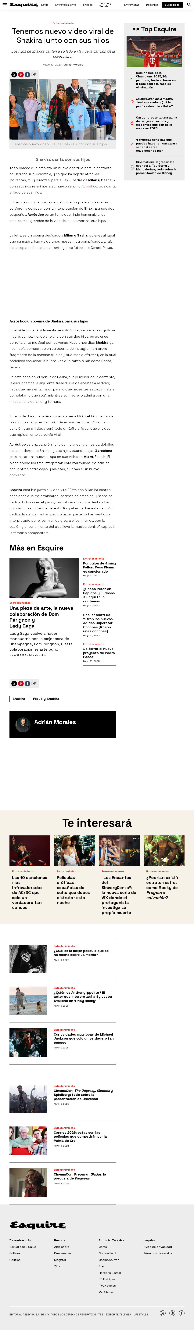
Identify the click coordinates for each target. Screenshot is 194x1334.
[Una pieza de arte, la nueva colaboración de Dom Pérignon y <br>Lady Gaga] (44, 578)
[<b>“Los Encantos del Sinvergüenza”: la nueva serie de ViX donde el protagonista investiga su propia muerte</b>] (119, 850)
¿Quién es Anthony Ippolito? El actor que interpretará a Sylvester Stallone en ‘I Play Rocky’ (83, 996)
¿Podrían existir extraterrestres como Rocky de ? (162, 887)
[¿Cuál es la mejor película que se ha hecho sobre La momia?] (28, 959)
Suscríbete (172, 4)
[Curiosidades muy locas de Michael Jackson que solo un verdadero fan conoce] (28, 1042)
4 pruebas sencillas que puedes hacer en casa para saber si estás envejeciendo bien (156, 145)
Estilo (44, 4)
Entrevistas (131, 4)
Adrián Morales (73, 64)
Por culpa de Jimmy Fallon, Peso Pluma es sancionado (99, 567)
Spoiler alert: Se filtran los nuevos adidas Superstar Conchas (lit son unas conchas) (98, 623)
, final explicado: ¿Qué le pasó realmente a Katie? (154, 102)
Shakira (19, 698)
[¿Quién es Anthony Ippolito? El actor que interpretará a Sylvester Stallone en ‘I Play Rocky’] (28, 1001)
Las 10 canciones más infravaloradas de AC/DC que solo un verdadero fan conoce (29, 892)
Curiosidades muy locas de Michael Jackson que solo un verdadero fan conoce (84, 1038)
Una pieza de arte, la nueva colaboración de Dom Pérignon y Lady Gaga (41, 617)
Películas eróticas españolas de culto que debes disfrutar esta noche (73, 890)
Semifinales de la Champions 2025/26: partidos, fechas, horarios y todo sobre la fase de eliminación (156, 80)
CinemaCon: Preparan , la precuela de (80, 1176)
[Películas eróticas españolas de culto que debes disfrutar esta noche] (74, 850)
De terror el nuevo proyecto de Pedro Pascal (99, 652)
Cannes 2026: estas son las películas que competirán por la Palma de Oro (80, 1136)
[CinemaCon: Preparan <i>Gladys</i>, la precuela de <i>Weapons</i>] (28, 1182)
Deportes (152, 4)
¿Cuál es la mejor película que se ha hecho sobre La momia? (81, 952)
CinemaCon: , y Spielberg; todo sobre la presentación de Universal (83, 1094)
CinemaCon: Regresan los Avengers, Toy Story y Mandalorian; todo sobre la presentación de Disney (156, 167)
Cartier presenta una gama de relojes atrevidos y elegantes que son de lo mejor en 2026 (156, 123)
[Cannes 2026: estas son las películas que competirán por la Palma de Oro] (28, 1140)
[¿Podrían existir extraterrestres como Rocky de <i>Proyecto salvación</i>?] (164, 850)
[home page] (23, 5)
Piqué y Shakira (46, 698)
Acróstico (89, 186)
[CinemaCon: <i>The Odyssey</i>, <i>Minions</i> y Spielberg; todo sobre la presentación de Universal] (28, 1099)
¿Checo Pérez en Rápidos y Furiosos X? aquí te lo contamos (99, 595)
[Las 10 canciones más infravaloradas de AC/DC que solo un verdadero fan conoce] (29, 850)
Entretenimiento (65, 4)
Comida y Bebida (105, 4)
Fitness (88, 4)
